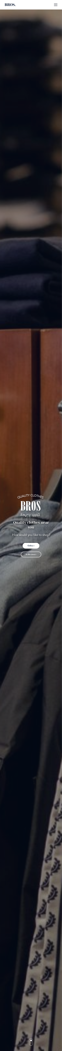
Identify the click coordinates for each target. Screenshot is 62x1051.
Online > (31, 545)
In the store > (31, 554)
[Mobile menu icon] (55, 5)
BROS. (10, 4)
